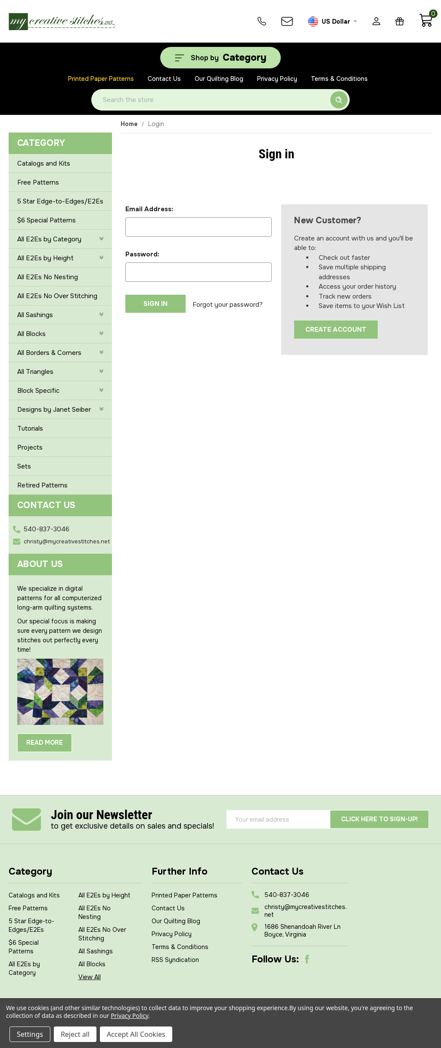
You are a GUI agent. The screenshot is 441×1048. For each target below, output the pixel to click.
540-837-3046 (46, 529)
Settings (30, 1034)
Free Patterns (38, 182)
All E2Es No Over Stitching (57, 296)
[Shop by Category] (220, 57)
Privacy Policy (277, 79)
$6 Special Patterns (46, 220)
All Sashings (60, 315)
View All (89, 977)
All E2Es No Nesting (47, 277)
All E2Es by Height (60, 258)
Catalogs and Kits (43, 163)
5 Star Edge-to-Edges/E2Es (60, 201)
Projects (30, 447)
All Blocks (60, 334)
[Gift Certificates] (399, 21)
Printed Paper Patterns (101, 79)
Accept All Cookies (136, 1034)
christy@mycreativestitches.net (67, 541)
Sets (24, 466)
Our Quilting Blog (219, 79)
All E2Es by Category (60, 239)
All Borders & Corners (60, 352)
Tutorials (30, 428)
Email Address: (149, 209)
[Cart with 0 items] (425, 25)
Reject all (75, 1034)
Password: (142, 254)
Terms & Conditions (339, 79)
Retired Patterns (42, 485)
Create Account (335, 329)
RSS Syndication (175, 960)
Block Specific (60, 390)
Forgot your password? (228, 303)
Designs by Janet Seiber (60, 409)
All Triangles (60, 371)
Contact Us (164, 79)
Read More (44, 742)
